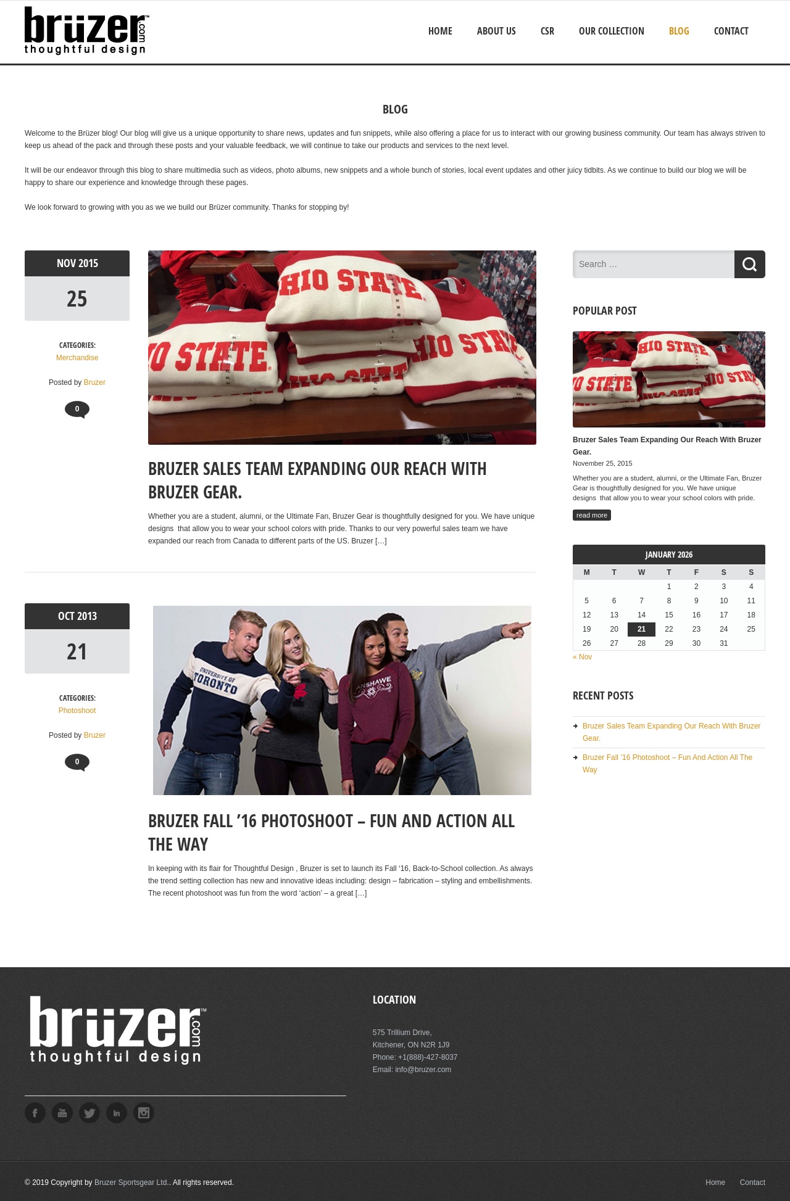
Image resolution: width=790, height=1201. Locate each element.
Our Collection (611, 31)
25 (77, 298)
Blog (679, 31)
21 (77, 651)
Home (440, 31)
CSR (547, 31)
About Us (496, 31)
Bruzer (95, 382)
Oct (67, 616)
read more (591, 515)
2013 (87, 616)
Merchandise (77, 357)
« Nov (582, 657)
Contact (731, 31)
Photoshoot (77, 710)
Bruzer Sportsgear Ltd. (131, 1182)
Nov (67, 263)
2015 (88, 263)
